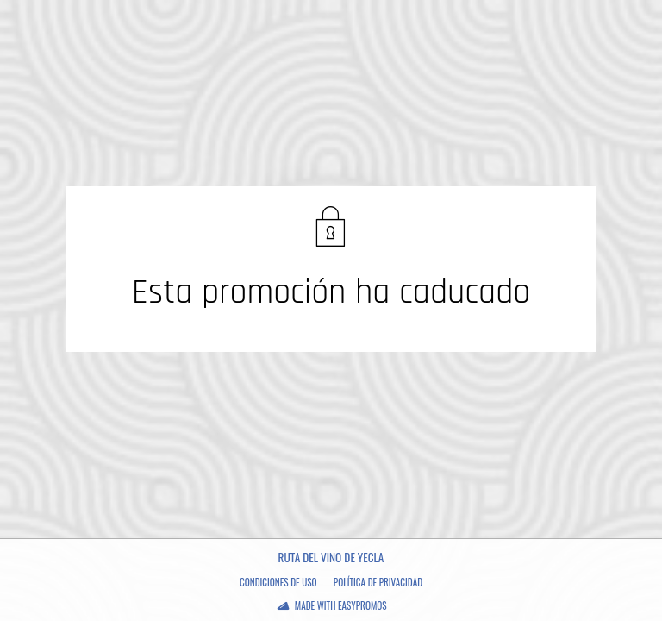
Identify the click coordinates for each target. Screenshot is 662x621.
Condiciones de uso (278, 582)
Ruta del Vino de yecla (331, 557)
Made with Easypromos (341, 605)
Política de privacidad (378, 582)
